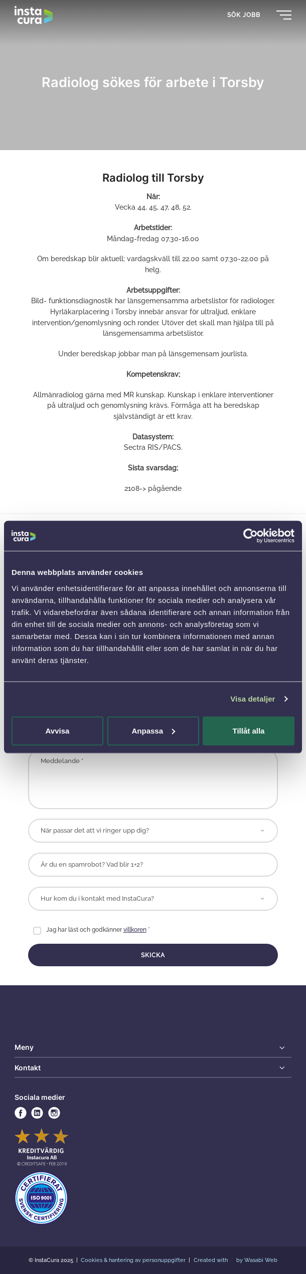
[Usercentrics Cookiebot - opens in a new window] (250, 535)
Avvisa (58, 730)
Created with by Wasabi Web (236, 1259)
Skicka (153, 955)
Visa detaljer (252, 699)
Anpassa (153, 730)
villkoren (134, 929)
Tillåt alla (249, 730)
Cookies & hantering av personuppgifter (134, 1259)
